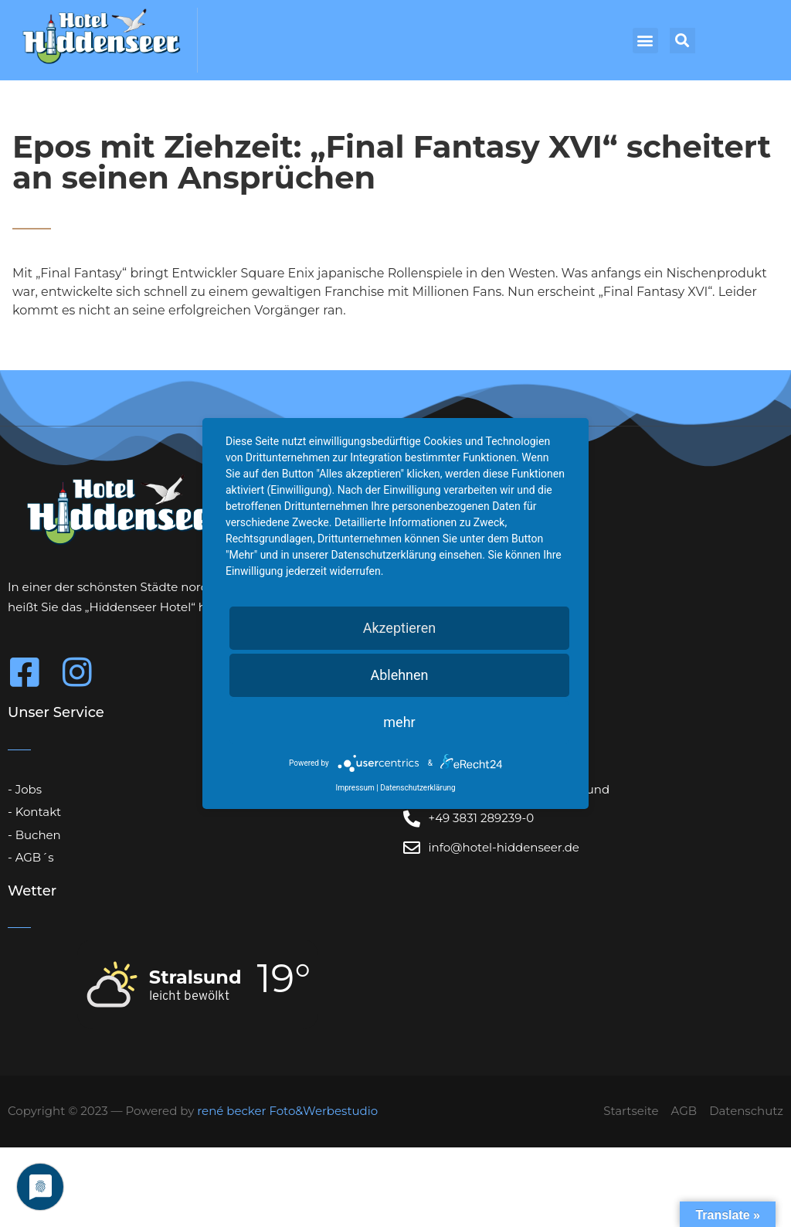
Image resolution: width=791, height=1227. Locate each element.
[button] (645, 40)
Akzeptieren (399, 628)
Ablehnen (399, 675)
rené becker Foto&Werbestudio (287, 1110)
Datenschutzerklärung (417, 787)
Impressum (354, 787)
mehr (399, 722)
